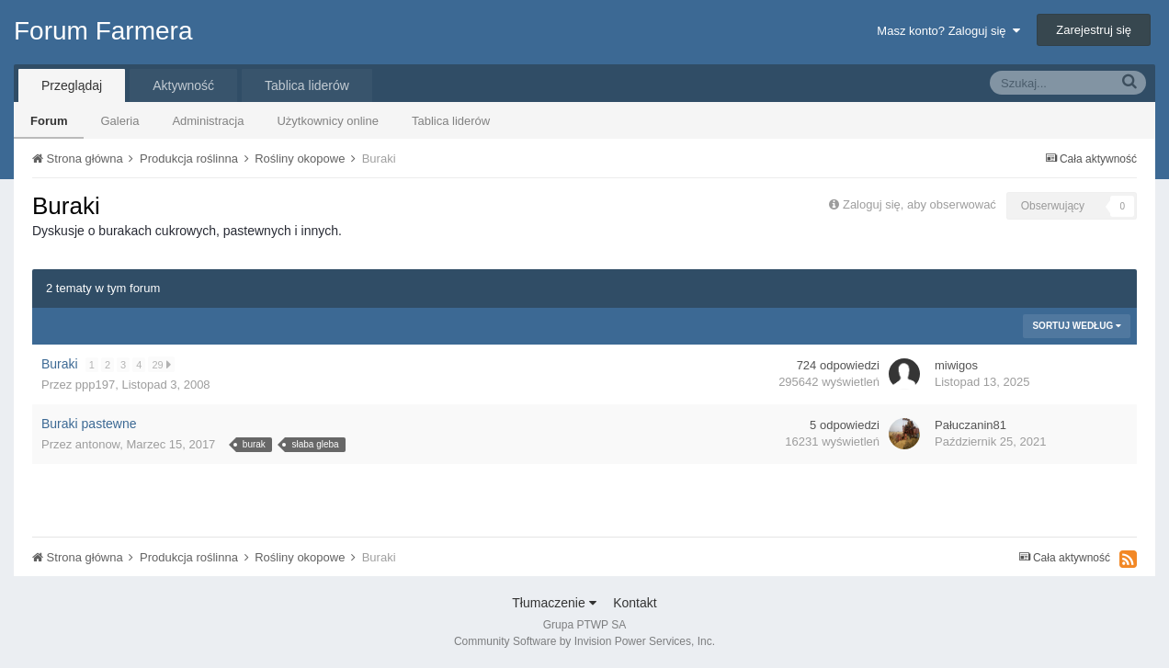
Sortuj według (1076, 326)
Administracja (208, 121)
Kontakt (634, 602)
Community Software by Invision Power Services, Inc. (584, 641)
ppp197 (95, 384)
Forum (48, 121)
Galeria (119, 121)
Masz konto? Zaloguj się (948, 31)
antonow (97, 444)
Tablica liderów (451, 121)
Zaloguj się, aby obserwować (919, 204)
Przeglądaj (71, 85)
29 (162, 364)
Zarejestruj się (1093, 30)
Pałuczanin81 (970, 425)
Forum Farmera (103, 31)
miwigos (956, 365)
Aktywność (183, 85)
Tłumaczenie (554, 602)
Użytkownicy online (328, 121)
